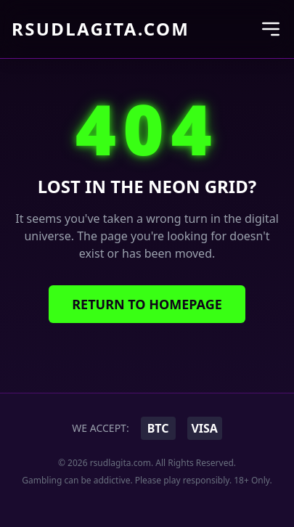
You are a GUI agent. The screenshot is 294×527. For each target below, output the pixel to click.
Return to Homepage (147, 304)
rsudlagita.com (100, 29)
